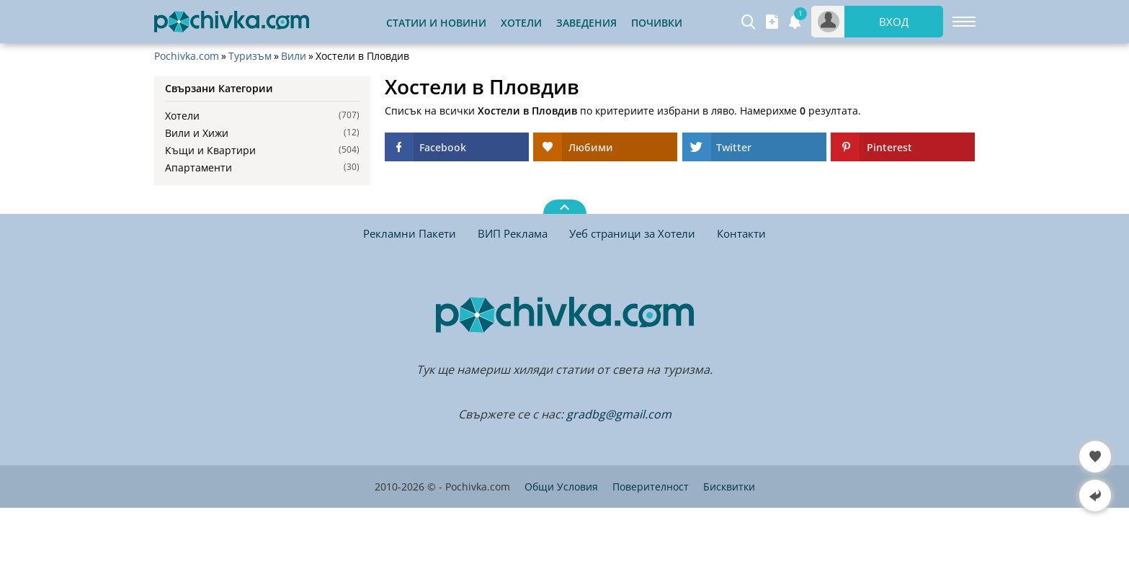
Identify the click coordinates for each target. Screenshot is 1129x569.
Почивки (656, 23)
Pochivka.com (186, 56)
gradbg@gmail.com (618, 414)
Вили (293, 56)
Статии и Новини (436, 23)
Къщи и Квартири (210, 150)
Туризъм (250, 56)
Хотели (521, 23)
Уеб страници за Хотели (632, 233)
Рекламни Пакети (409, 233)
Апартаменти (198, 167)
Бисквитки (729, 486)
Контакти (741, 233)
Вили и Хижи (196, 133)
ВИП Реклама (513, 233)
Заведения (586, 23)
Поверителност (650, 486)
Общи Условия (561, 486)
